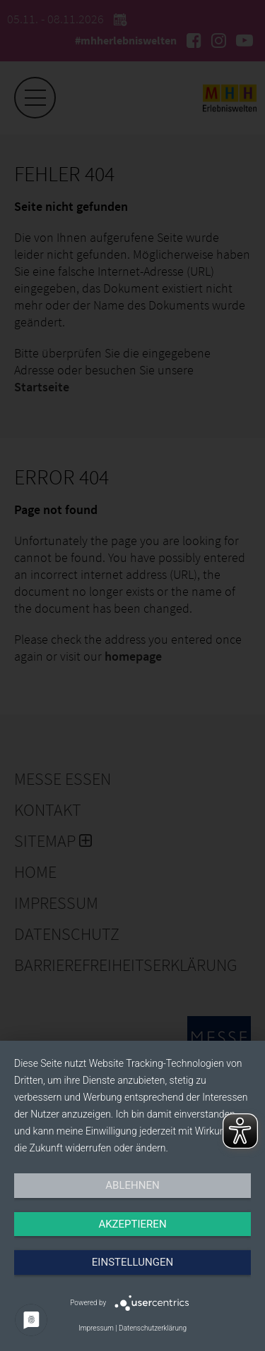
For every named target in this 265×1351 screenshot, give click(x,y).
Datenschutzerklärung (153, 1328)
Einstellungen (132, 1262)
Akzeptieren (132, 1224)
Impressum (96, 1328)
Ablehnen (132, 1185)
